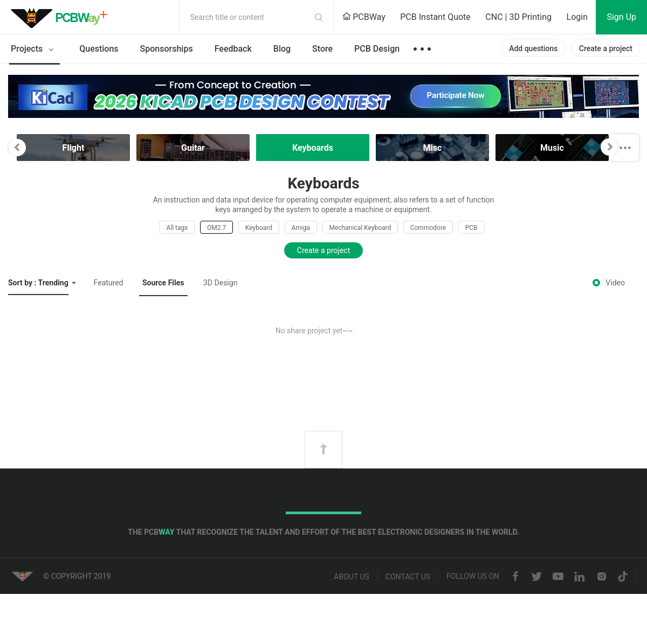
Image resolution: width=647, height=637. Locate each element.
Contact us (408, 576)
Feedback (233, 49)
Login (577, 17)
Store (322, 49)
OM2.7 (216, 228)
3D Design (220, 282)
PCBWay (364, 17)
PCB (471, 228)
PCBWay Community (62, 17)
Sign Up (621, 17)
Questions (98, 49)
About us (351, 576)
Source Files (163, 282)
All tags (177, 228)
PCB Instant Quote (435, 17)
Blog (282, 49)
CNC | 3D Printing (518, 17)
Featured (108, 282)
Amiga (301, 228)
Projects (34, 49)
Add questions (533, 48)
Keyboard (258, 228)
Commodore (428, 228)
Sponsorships (166, 49)
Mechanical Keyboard (360, 228)
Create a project (605, 48)
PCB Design (377, 49)
